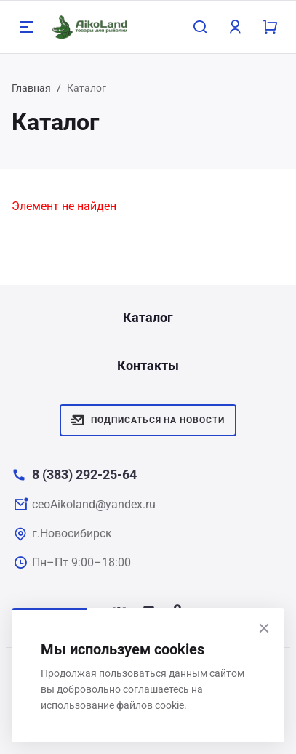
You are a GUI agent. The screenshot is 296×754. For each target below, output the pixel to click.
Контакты (148, 365)
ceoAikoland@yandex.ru (94, 504)
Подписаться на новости (148, 420)
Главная (31, 88)
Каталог (148, 317)
